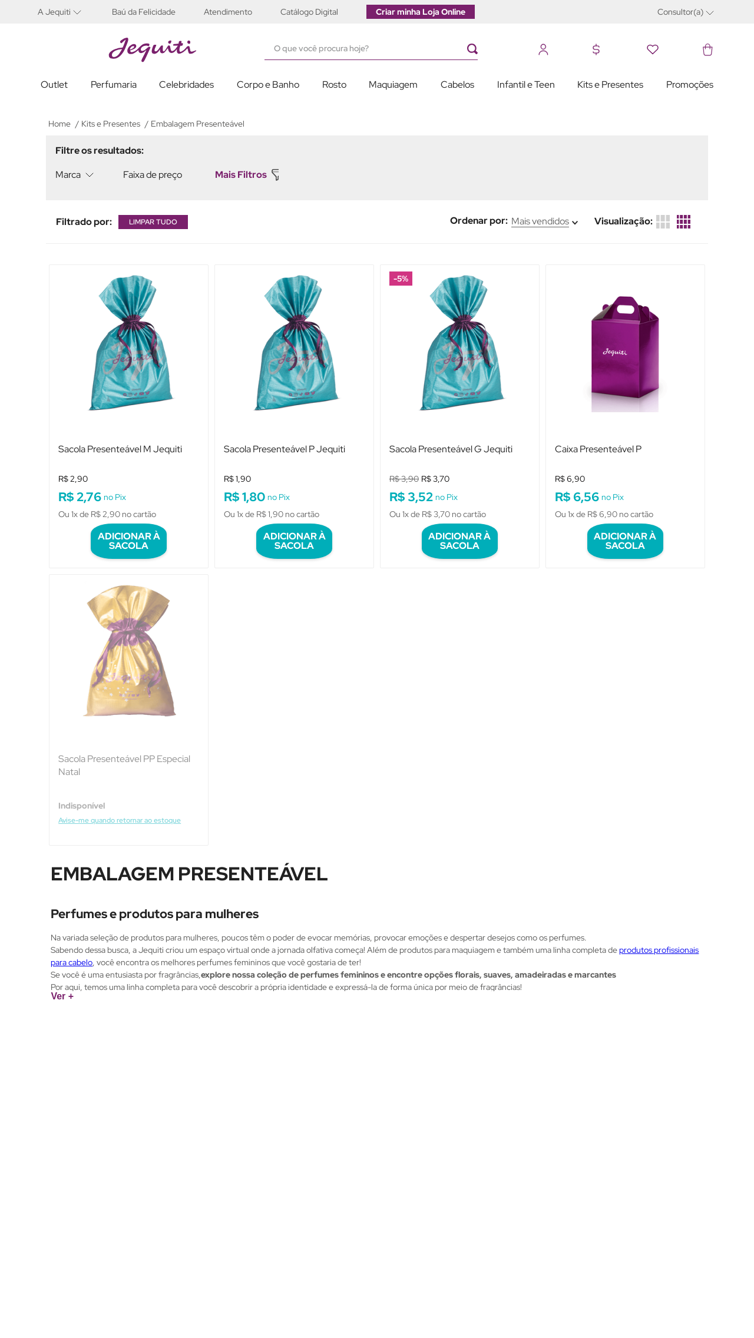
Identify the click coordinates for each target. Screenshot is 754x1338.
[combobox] (376, 49)
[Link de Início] (59, 124)
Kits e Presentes (110, 123)
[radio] (683, 221)
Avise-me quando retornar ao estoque (125, 798)
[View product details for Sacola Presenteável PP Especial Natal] (129, 691)
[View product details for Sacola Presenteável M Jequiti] (129, 406)
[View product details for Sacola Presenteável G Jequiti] (460, 406)
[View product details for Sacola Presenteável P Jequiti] (294, 406)
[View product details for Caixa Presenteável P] (625, 406)
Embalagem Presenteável (197, 123)
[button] (68, 11)
